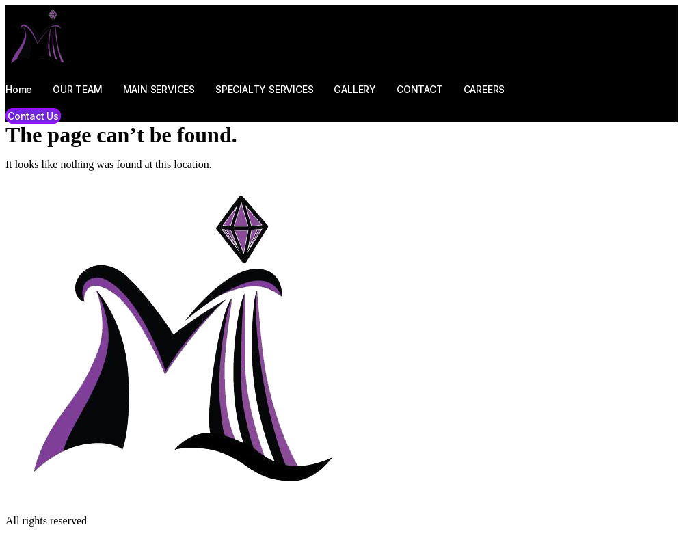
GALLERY (355, 89)
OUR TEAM (77, 89)
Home (18, 89)
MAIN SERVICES (159, 89)
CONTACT (420, 89)
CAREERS (484, 89)
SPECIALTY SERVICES (264, 89)
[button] (33, 116)
